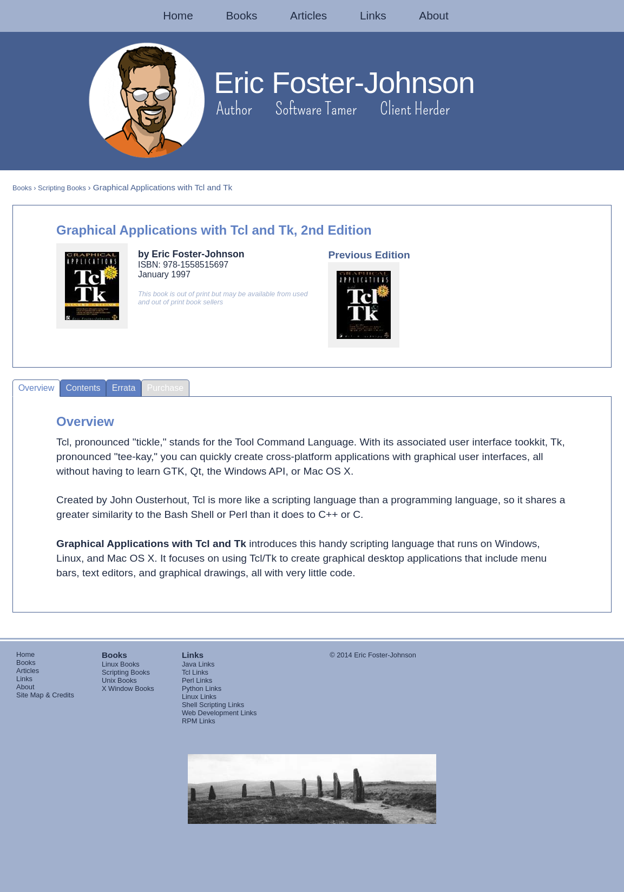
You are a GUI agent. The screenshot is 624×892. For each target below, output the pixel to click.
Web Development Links (219, 713)
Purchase (165, 387)
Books (242, 15)
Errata (124, 387)
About (433, 15)
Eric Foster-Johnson (344, 82)
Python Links (201, 688)
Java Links (198, 664)
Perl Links (197, 680)
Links (373, 15)
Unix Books (119, 680)
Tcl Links (195, 672)
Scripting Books (62, 188)
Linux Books (121, 664)
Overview (36, 387)
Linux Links (199, 697)
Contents (83, 387)
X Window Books (128, 688)
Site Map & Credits (45, 695)
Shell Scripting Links (213, 705)
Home (178, 15)
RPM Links (198, 721)
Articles (308, 15)
